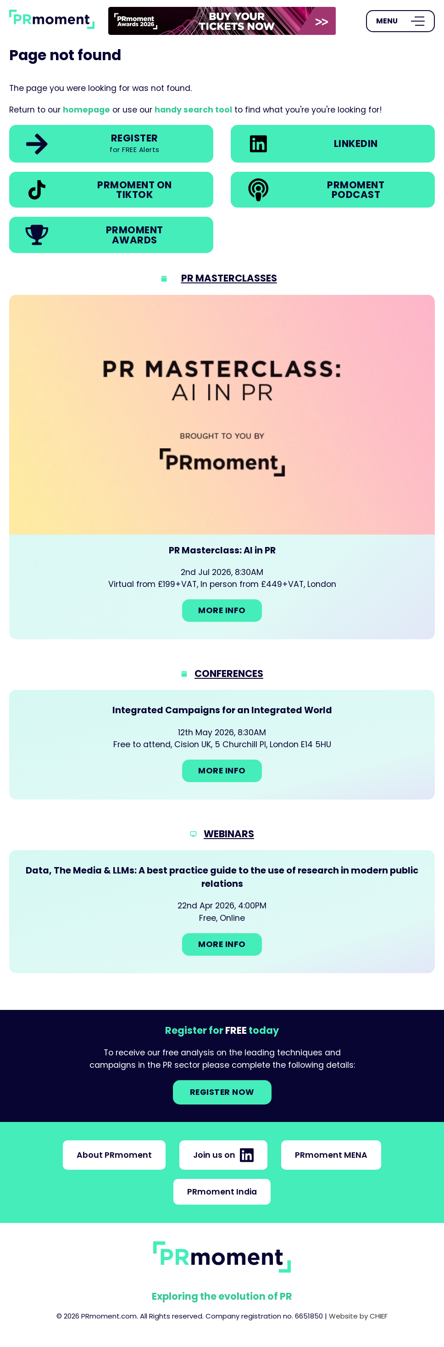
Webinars (229, 833)
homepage (86, 109)
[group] (222, 21)
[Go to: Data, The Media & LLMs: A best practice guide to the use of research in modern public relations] (222, 911)
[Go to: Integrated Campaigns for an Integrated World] (222, 744)
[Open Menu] (400, 21)
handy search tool (193, 109)
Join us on (223, 1155)
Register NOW (222, 1092)
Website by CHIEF (358, 1316)
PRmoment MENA (331, 1155)
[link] (222, 21)
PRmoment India (222, 1191)
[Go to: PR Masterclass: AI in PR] (222, 467)
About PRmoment (114, 1155)
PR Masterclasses (229, 278)
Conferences (228, 673)
